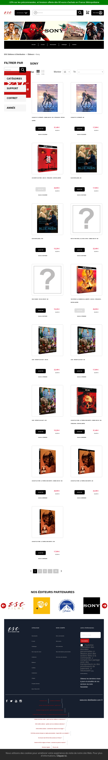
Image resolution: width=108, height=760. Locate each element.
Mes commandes (60, 636)
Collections (34, 673)
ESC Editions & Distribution (14, 54)
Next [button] (104, 605)
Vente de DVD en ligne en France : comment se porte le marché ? (50, 743)
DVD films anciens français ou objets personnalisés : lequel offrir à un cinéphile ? (50, 734)
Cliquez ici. (62, 755)
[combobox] (90, 72)
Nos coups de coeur (36, 651)
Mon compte (98, 12)
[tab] (15, 78)
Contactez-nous (43, 701)
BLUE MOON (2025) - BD (76, 177)
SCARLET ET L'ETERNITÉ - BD (77, 117)
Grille (38, 72)
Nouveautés (53, 44)
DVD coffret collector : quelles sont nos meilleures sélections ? (50, 724)
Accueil (34, 44)
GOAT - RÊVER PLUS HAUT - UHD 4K (40, 359)
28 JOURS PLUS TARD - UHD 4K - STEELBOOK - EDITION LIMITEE (46, 177)
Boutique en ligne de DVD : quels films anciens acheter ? (50, 711)
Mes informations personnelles (63, 651)
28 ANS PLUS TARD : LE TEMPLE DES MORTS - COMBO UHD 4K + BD (47, 480)
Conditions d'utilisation (55, 701)
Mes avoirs (58, 641)
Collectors (34, 657)
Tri (74, 72)
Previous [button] (3, 605)
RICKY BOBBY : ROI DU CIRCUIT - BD (40, 299)
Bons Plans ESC (36, 689)
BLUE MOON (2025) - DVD (37, 238)
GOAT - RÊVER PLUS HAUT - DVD (39, 420)
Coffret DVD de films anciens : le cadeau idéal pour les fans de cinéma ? (50, 715)
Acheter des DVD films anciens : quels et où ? (50, 706)
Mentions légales (46, 748)
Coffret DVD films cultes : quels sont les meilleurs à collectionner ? (50, 720)
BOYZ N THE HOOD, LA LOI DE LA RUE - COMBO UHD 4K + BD (84, 238)
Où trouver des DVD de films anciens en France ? (50, 738)
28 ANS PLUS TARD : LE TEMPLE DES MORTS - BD (82, 480)
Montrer (57, 72)
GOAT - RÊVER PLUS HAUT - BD (78, 359)
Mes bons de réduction (61, 657)
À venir (43, 44)
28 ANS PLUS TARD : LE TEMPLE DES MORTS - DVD (43, 541)
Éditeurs (34, 662)
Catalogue (64, 44)
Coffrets (74, 44)
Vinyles (33, 678)
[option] (16, 605)
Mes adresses (59, 646)
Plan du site (55, 748)
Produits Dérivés (36, 683)
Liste (42, 72)
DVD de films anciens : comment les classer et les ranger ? (50, 729)
